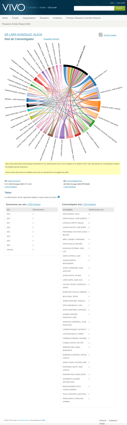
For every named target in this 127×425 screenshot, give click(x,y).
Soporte (102, 423)
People (15, 18)
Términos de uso (23, 420)
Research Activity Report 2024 (16, 24)
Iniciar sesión (121, 3)
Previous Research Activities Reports (83, 18)
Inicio (112, 3)
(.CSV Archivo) (11, 187)
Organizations (29, 18)
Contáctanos (113, 420)
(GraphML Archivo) (51, 39)
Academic (57, 18)
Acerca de (103, 420)
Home (5, 18)
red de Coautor (110, 35)
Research (44, 18)
